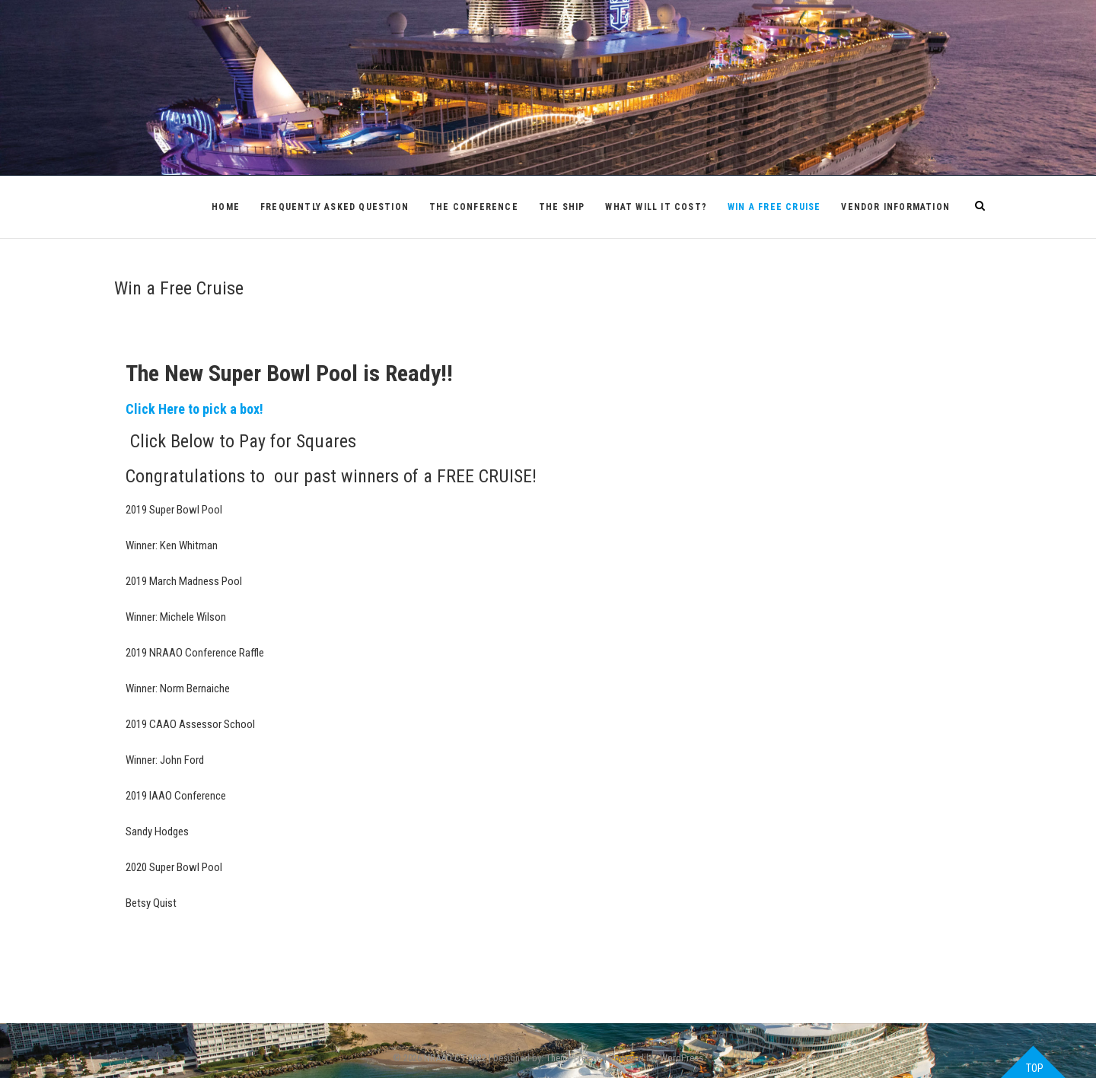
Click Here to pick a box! (194, 409)
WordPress (681, 1058)
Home (226, 207)
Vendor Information (895, 207)
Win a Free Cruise (774, 207)
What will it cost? (656, 207)
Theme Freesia (574, 1058)
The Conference (473, 207)
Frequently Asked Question (334, 207)
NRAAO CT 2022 (455, 1058)
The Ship (562, 207)
